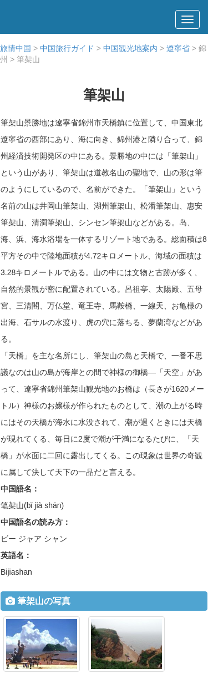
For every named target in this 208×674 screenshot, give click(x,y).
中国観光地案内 (130, 48)
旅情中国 (15, 48)
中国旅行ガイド (67, 48)
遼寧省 (178, 48)
